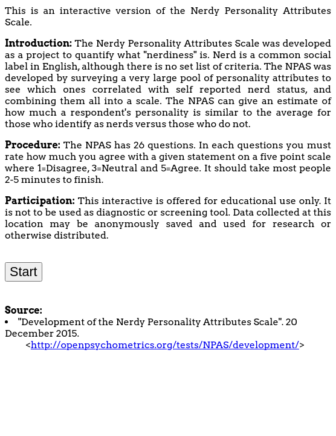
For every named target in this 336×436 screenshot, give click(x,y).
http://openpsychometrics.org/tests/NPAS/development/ (165, 345)
